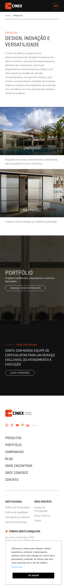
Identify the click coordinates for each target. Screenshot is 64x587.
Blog (9, 458)
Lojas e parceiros (20, 372)
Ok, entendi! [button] (33, 575)
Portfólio (13, 445)
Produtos (13, 438)
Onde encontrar (18, 465)
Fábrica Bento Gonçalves (24, 531)
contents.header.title (13, 6)
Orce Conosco (16, 472)
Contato (12, 479)
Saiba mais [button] (17, 566)
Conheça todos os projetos (25, 288)
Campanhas (14, 451)
